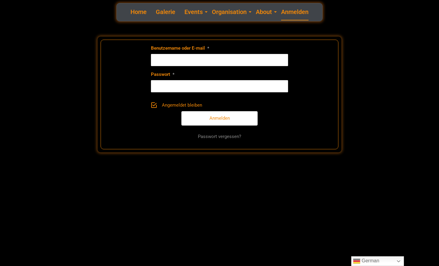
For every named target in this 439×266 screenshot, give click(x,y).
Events (194, 12)
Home (138, 12)
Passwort (162, 74)
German (366, 261)
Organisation (230, 12)
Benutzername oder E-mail (180, 48)
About (264, 12)
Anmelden (295, 12)
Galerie (165, 12)
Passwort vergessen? (219, 136)
